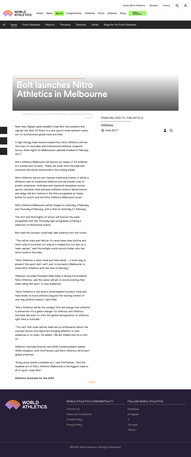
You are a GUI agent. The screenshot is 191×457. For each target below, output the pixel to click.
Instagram (133, 414)
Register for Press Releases (120, 24)
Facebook (133, 408)
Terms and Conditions (79, 414)
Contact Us (73, 408)
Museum (154, 5)
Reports (50, 24)
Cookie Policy (74, 419)
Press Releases (31, 24)
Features (81, 24)
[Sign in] (185, 5)
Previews (65, 24)
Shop (123, 13)
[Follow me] (102, 130)
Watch (59, 13)
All (4, 24)
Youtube (133, 424)
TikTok (131, 429)
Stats (101, 13)
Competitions (74, 13)
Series (95, 24)
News (49, 13)
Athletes (90, 13)
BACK (92, 382)
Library (166, 5)
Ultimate (112, 13)
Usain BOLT (112, 130)
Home (39, 13)
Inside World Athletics (134, 5)
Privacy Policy (74, 424)
